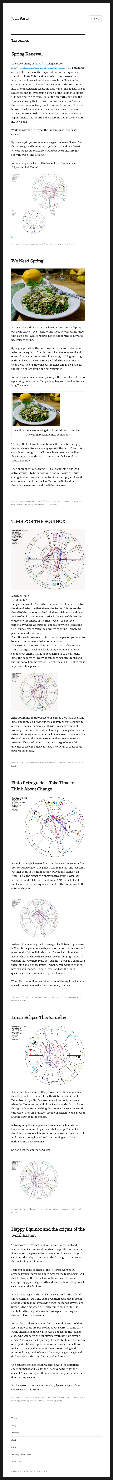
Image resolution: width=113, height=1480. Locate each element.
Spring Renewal (26, 54)
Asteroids (62, 763)
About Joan (16, 1462)
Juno (75, 763)
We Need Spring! (27, 261)
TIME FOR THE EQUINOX (38, 521)
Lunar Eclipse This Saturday (38, 1017)
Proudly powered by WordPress (34, 1471)
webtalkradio (69, 244)
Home (14, 1418)
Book (13, 1440)
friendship (38, 1401)
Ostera (60, 244)
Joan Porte (20, 19)
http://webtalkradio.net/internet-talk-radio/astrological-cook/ (41, 68)
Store (13, 1447)
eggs (18, 1401)
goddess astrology (49, 1401)
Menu (95, 18)
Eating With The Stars (34, 501)
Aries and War (51, 501)
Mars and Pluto (70, 997)
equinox (54, 244)
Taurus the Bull (39, 505)
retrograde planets (18, 1001)
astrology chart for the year (69, 1397)
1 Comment (52, 505)
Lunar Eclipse (72, 1209)
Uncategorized (50, 763)
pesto (25, 505)
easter (48, 244)
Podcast (15, 1433)
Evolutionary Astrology (34, 244)
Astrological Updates (21, 1454)
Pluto (79, 997)
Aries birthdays (63, 501)
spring (30, 505)
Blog (13, 1425)
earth (82, 1397)
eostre (23, 1401)
